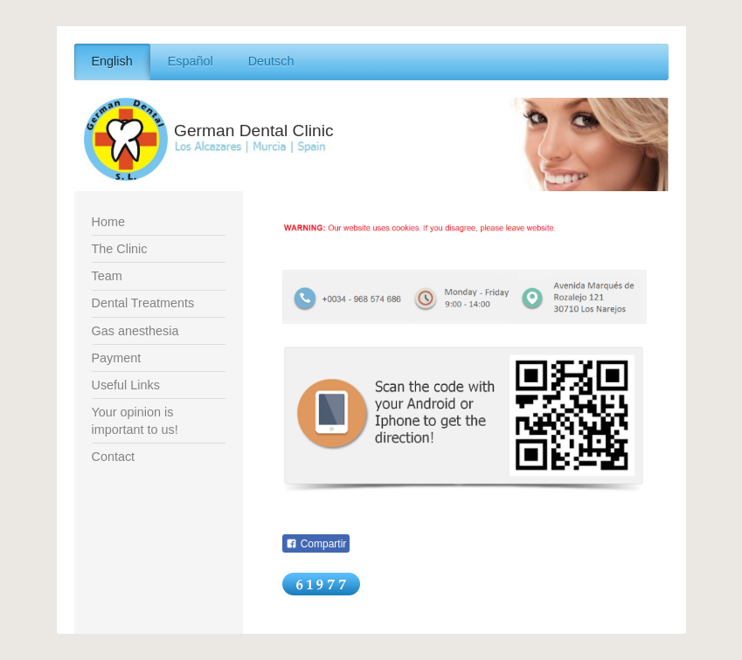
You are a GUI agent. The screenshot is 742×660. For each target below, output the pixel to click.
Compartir (316, 544)
